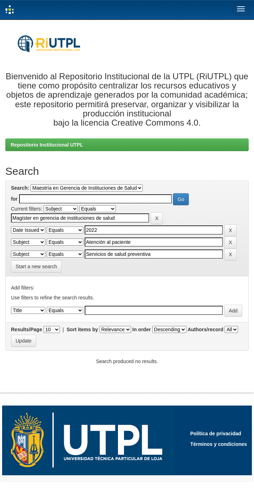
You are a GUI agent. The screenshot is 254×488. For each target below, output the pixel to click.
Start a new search (36, 266)
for (14, 199)
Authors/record (205, 329)
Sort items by (82, 329)
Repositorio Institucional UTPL (47, 145)
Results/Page (26, 329)
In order (141, 329)
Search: (20, 188)
